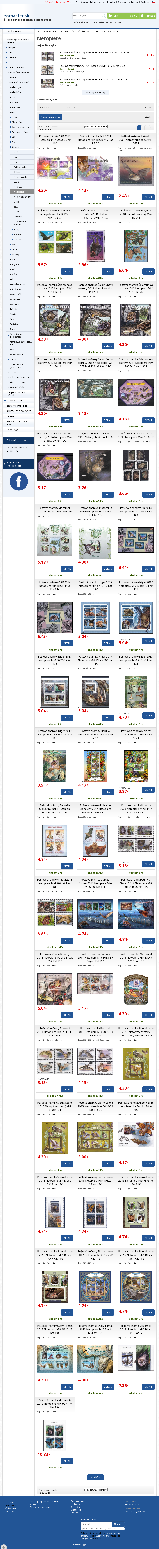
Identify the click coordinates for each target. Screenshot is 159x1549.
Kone (16, 157)
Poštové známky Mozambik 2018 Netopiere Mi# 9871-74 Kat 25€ (55, 1403)
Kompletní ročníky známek (16, 394)
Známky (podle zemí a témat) (18, 41)
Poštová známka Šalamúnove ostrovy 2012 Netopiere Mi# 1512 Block (95, 288)
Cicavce (15, 147)
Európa (11, 47)
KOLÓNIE (12, 372)
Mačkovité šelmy (21, 177)
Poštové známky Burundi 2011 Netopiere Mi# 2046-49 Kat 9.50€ (92, 65)
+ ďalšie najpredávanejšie (95, 92)
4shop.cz (97, 1538)
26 (43, 129)
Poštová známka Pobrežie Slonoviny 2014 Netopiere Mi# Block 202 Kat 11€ (95, 808)
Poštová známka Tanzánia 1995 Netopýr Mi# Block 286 (95, 435)
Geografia (14, 264)
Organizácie (15, 299)
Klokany (17, 234)
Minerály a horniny (18, 284)
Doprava (14, 102)
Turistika (14, 324)
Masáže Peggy (79, 1544)
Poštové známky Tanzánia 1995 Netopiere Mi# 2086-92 (136, 435)
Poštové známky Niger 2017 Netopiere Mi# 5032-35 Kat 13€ (55, 660)
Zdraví (13, 359)
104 (49, 129)
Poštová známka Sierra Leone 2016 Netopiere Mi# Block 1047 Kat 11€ (55, 1255)
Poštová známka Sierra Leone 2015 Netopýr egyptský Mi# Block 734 (55, 1106)
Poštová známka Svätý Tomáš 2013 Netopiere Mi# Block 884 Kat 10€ (95, 1329)
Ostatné (17, 172)
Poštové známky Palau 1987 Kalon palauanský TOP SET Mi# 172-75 (55, 214)
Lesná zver (18, 182)
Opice (16, 202)
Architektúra (15, 92)
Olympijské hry (16, 294)
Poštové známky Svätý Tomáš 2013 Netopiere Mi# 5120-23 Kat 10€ (55, 1329)
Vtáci (14, 137)
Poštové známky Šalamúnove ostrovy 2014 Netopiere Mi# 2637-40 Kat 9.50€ (135, 362)
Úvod (39, 31)
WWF (14, 244)
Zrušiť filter (147, 117)
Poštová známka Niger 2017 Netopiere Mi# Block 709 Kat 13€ (95, 660)
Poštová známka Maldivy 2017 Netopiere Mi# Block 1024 (136, 734)
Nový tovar (12, 429)
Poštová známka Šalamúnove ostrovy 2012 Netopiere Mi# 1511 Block (54, 288)
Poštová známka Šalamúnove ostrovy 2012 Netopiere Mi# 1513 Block (136, 288)
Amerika (12, 57)
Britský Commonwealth (18, 377)
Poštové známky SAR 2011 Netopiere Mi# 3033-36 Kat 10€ (54, 139)
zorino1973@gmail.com (135, 1511)
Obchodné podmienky (128, 2)
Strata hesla (76, 1510)
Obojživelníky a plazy (21, 127)
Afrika (11, 52)
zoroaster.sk (16, 16)
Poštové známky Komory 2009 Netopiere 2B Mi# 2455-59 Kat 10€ (93, 79)
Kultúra (13, 279)
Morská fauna (18, 122)
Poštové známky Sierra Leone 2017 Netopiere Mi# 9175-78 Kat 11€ (95, 1255)
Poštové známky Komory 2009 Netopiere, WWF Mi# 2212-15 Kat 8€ (94, 52)
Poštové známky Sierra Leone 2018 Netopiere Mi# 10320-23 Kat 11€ (95, 1180)
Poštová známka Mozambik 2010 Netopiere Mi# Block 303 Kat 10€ (95, 511)
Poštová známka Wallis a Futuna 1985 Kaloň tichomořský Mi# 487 (95, 214)
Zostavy (15, 254)
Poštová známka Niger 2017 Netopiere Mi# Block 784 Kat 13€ (136, 585)
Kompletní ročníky (16, 387)
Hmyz (14, 117)
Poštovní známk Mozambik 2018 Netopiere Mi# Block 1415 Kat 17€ (136, 1329)
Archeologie (15, 87)
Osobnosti (15, 304)
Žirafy (16, 229)
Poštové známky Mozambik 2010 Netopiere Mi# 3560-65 (55, 509)
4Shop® (92, 1536)
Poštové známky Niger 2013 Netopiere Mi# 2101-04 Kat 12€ (136, 660)
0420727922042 (132, 1504)
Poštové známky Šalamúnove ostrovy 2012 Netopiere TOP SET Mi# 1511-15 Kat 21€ (95, 362)
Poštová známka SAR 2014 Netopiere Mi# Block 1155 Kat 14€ (55, 585)
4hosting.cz (115, 1536)
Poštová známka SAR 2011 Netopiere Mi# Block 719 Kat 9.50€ (95, 139)
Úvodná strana (14, 31)
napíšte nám (13, 451)
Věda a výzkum (16, 354)
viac (54, 148)
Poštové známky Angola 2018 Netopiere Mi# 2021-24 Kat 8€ (55, 883)
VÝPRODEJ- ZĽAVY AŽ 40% (18, 423)
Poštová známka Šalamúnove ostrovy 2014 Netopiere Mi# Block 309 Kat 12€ (54, 437)
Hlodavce (18, 216)
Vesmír (13, 349)
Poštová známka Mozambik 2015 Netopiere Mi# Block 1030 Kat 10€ (136, 957)
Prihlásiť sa (75, 1504)
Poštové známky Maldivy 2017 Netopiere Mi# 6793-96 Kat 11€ (95, 734)
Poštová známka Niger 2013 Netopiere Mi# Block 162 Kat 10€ (54, 734)
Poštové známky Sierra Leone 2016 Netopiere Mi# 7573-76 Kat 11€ (136, 1180)
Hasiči (13, 269)
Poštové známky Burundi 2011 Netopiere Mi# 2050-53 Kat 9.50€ (95, 1031)
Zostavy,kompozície (17, 405)
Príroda (13, 309)
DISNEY (13, 97)
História (13, 274)
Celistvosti (12, 416)
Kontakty (111, 2)
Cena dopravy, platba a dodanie (90, 2)
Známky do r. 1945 (16, 382)
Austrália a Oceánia (16, 67)
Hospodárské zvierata (20, 223)
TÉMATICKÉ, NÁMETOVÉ (18, 82)
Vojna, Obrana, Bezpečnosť (16, 335)
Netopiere (19, 192)
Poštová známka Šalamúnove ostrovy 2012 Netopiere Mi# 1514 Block (54, 362)
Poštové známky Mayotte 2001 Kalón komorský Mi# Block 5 (136, 214)
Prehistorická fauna (20, 132)
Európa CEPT (15, 107)
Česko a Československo (19, 72)
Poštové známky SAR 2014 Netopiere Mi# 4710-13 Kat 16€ (135, 511)
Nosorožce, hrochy (22, 197)
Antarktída (13, 77)
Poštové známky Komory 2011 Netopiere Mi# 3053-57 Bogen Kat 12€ (95, 957)
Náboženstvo (16, 289)
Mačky (16, 152)
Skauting (14, 314)
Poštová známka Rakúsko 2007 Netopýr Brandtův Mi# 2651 (136, 139)
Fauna (13, 112)
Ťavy (16, 206)
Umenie (13, 329)
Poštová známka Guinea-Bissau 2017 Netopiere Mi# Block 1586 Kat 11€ (136, 883)
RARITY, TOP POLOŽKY (19, 411)
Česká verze (148, 2)
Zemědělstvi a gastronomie (16, 366)
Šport (12, 319)
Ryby (14, 142)
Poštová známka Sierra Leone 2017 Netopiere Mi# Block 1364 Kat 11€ (136, 1255)
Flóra (12, 259)
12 (40, 129)
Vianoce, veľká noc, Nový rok (21, 343)
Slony (16, 211)
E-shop (84, 1533)
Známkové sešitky (16, 400)
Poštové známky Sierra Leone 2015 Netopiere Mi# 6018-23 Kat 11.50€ (95, 1106)
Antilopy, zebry (20, 167)
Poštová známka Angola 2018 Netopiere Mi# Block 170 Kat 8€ (136, 1106)
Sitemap (74, 1512)
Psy (15, 162)
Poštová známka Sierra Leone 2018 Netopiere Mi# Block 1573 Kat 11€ (55, 1180)
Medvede (18, 187)
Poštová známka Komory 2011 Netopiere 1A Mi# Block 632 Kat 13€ (55, 957)
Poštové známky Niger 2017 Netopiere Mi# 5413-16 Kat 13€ (95, 585)
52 (46, 129)
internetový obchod (97, 1533)
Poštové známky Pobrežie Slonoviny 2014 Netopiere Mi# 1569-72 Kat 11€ (54, 808)
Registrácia (75, 1507)
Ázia (10, 62)
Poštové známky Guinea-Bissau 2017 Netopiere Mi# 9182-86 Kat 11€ (95, 883)
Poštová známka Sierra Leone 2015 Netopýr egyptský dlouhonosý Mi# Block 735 (136, 1031)
